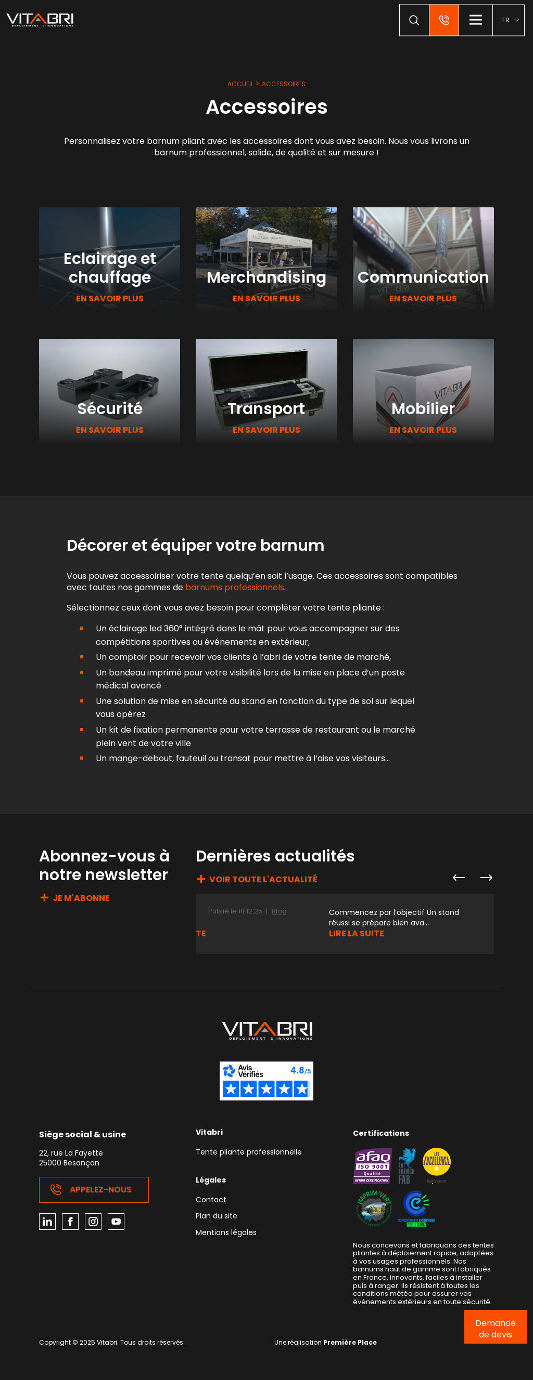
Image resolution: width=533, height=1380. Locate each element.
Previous (458, 877)
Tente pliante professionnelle (249, 1152)
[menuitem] (510, 20)
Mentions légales (226, 1233)
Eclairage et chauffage (110, 268)
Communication (423, 277)
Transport (266, 409)
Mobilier (423, 409)
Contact (211, 1200)
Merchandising (266, 277)
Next (485, 877)
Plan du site (216, 1216)
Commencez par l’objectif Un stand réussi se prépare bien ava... (394, 918)
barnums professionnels (234, 587)
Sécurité (110, 409)
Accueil (240, 83)
